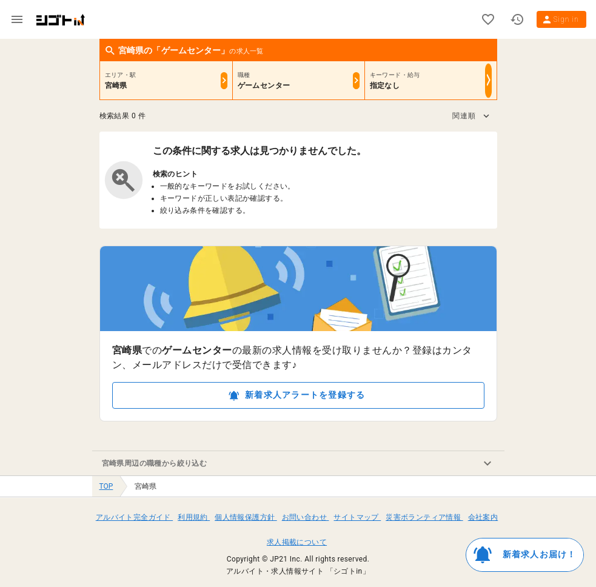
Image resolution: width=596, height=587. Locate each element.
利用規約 (194, 517)
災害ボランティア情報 (424, 517)
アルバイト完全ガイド (134, 517)
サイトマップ (357, 517)
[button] (470, 115)
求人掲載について (297, 542)
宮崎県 (145, 486)
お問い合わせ (305, 517)
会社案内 (483, 517)
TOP (106, 486)
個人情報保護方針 (246, 517)
